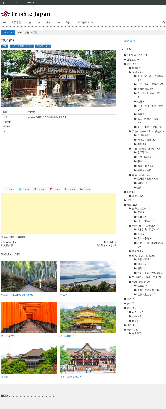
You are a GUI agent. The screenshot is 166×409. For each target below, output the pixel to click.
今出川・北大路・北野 (149, 93)
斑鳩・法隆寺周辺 (146, 290)
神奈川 (130, 329)
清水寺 (4, 377)
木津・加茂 (143, 165)
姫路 (129, 299)
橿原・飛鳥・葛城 (141, 255)
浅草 (134, 320)
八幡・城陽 (143, 156)
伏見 (139, 101)
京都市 (135, 72)
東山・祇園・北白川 (147, 126)
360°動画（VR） (86, 22)
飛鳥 (139, 268)
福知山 (140, 183)
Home (3, 22)
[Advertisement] (58, 213)
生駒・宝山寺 (144, 294)
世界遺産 (16, 22)
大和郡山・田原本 (146, 229)
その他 (135, 316)
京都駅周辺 (143, 88)
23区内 (135, 311)
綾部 (139, 187)
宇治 (139, 161)
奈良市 (135, 251)
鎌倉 (48, 22)
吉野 (139, 216)
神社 (12, 237)
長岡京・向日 (43, 46)
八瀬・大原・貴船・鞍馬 (150, 106)
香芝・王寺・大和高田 (149, 272)
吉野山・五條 (139, 208)
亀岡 (134, 67)
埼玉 (129, 200)
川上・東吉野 (144, 221)
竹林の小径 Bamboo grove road (17, 294)
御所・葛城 (143, 259)
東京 (58, 22)
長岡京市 (21, 237)
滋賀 (129, 325)
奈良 (38, 22)
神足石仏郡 (7, 245)
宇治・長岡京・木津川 (22, 46)
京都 (28, 22)
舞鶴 (139, 144)
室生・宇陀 (143, 238)
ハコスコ (15, 2)
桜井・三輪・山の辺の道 (150, 242)
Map (2, 2)
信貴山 (140, 285)
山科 (139, 114)
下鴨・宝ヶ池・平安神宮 (150, 76)
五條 (139, 212)
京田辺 (140, 152)
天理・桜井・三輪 (141, 225)
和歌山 (68, 22)
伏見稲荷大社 (8, 335)
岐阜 (129, 303)
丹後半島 (142, 135)
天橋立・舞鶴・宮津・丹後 (146, 131)
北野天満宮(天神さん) (71, 377)
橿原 (139, 263)
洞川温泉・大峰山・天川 (145, 277)
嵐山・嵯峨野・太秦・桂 (150, 118)
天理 (139, 233)
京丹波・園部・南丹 (147, 178)
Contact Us (30, 2)
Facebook (129, 41)
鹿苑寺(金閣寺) (67, 335)
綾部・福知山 (139, 174)
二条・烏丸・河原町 (147, 84)
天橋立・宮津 (144, 139)
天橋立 (63, 294)
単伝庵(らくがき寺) (106, 245)
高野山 (135, 195)
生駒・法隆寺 (139, 281)
